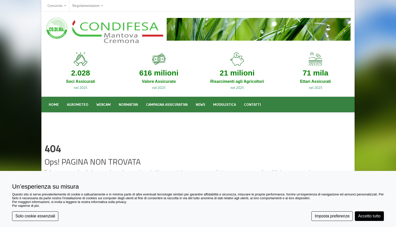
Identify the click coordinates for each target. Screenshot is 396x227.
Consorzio (56, 5)
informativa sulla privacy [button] (108, 202)
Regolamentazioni (87, 5)
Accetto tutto (369, 216)
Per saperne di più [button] (25, 206)
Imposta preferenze (332, 216)
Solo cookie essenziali (35, 216)
